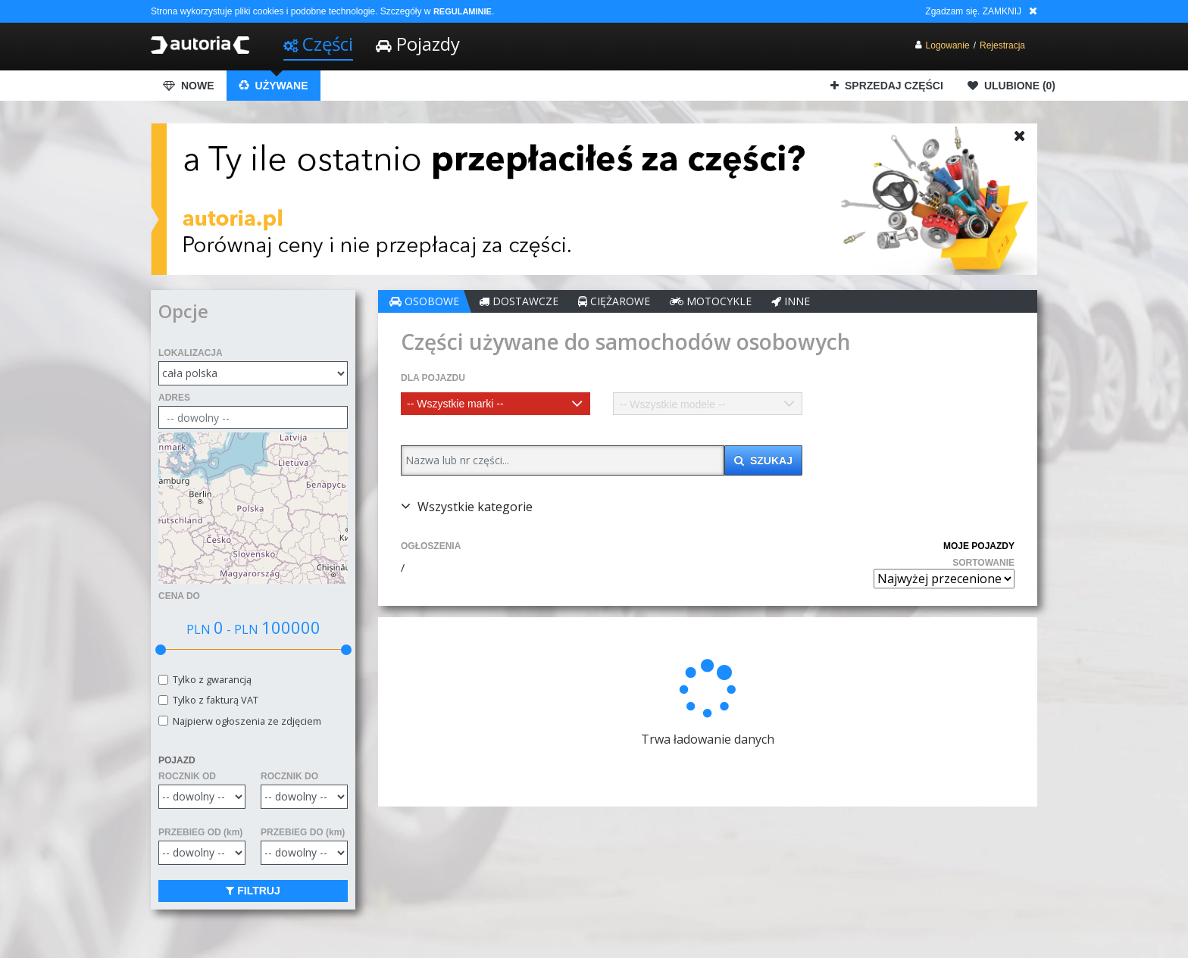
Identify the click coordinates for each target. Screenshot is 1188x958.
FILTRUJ (253, 891)
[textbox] (495, 403)
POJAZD (176, 760)
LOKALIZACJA (190, 353)
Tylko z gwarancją (210, 679)
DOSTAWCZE (518, 301)
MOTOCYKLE (711, 301)
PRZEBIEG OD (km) (200, 832)
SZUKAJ (763, 460)
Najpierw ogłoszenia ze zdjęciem (244, 721)
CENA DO (179, 596)
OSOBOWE (424, 301)
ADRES (174, 397)
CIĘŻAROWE (614, 301)
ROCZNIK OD (187, 776)
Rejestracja (1002, 45)
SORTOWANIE (983, 562)
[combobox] (495, 403)
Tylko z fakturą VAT (213, 700)
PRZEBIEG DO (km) (303, 832)
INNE (790, 301)
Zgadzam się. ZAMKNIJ (973, 11)
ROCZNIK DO (289, 776)
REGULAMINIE (462, 11)
